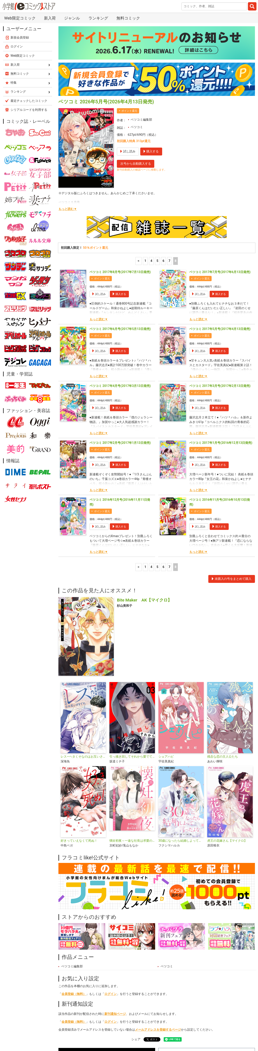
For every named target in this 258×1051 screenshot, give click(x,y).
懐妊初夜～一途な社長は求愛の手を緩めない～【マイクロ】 (132, 770)
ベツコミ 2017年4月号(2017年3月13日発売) (120, 315)
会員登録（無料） (73, 923)
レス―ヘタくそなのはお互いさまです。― (83, 686)
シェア (135, 968)
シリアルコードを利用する (29, 39)
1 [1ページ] (145, 190)
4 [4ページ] (151, 190)
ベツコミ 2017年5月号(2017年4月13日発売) (220, 258)
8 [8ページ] (175, 190)
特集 (108, 1030)
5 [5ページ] (157, 190)
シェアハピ (166, 686)
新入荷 (68, 1030)
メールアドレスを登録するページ (158, 959)
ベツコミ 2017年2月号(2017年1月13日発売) (120, 372)
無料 (144, 1030)
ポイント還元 (129, 40)
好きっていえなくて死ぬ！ (79, 770)
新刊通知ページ (115, 943)
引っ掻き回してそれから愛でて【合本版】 (132, 686)
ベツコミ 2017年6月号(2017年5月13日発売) (120, 258)
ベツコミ (137, 56)
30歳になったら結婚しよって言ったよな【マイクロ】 (181, 770)
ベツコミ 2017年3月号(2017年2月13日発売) (220, 315)
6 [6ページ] (163, 190)
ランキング (89, 1030)
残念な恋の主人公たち (222, 686)
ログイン (110, 923)
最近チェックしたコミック (174, 1030)
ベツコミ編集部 (141, 49)
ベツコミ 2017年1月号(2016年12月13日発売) (221, 372)
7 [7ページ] (169, 190)
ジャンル (126, 1030)
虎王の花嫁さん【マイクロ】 (227, 770)
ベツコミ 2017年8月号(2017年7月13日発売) (120, 201)
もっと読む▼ (67, 138)
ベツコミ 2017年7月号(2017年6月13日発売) (220, 201)
